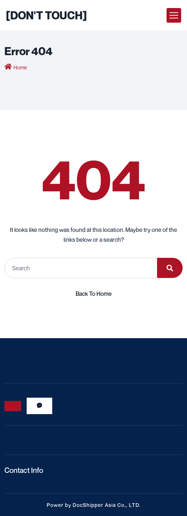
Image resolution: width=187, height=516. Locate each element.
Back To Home (94, 293)
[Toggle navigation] (174, 15)
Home (20, 67)
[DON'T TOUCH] (46, 15)
